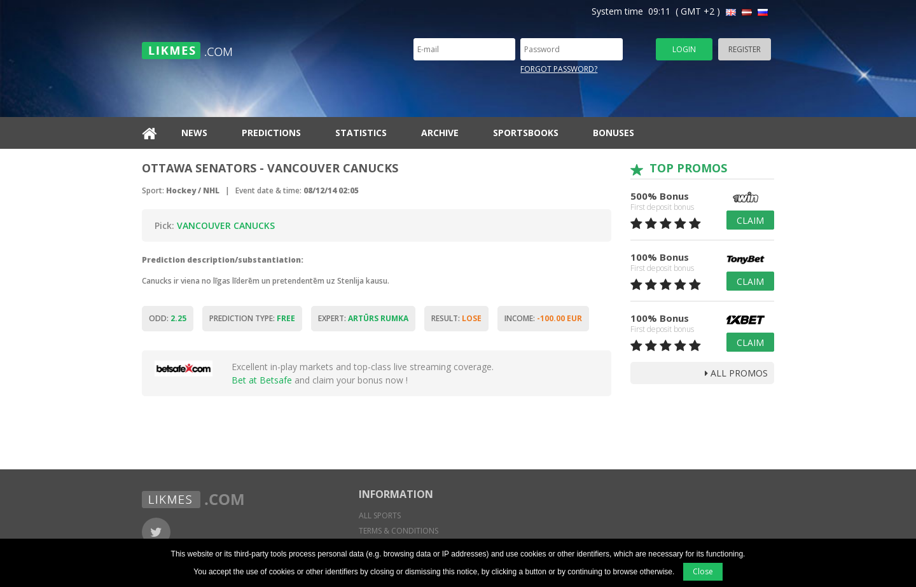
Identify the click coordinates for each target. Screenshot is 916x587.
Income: (543, 318)
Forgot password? (558, 69)
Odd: (167, 318)
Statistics (361, 133)
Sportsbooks (526, 133)
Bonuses (613, 133)
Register (744, 49)
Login (684, 49)
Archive (440, 133)
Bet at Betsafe (262, 380)
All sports (380, 515)
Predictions (271, 133)
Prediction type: (252, 318)
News (194, 133)
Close (703, 571)
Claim (750, 220)
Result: (456, 318)
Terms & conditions (398, 530)
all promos (736, 373)
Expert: (363, 318)
